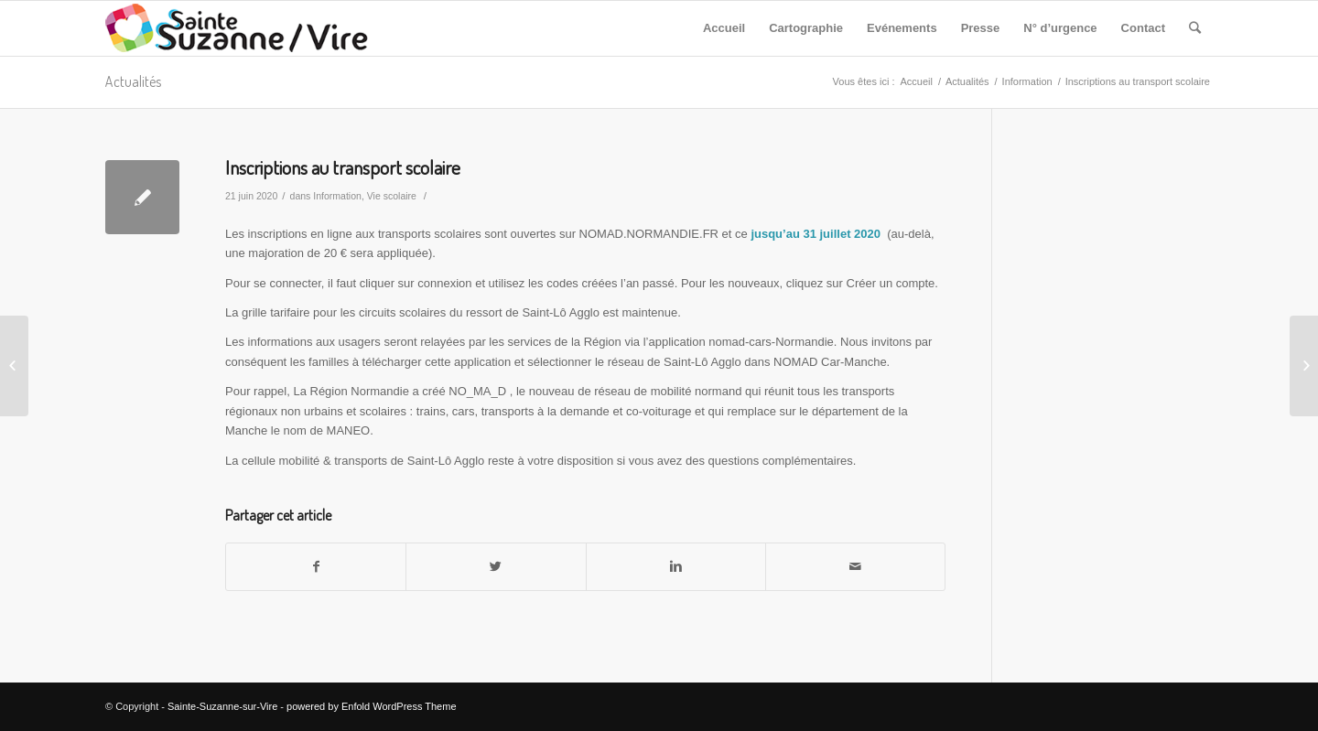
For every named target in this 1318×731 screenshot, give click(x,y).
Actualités (133, 81)
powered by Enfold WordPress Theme (371, 706)
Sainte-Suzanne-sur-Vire (222, 706)
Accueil (916, 81)
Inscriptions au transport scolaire (342, 167)
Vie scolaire (391, 195)
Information (1027, 81)
